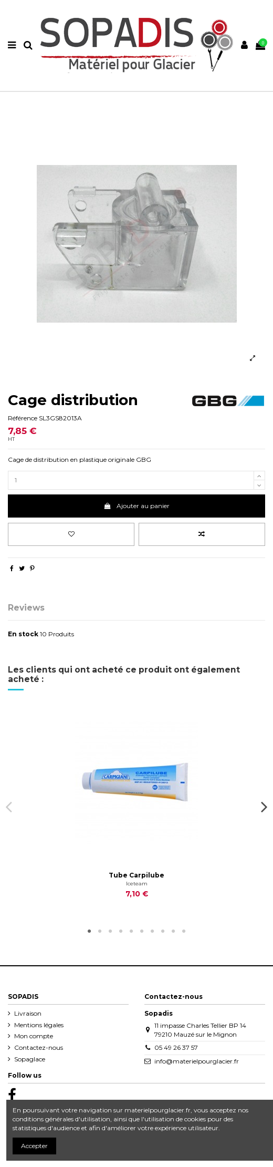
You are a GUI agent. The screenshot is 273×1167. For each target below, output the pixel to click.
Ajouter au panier (136, 506)
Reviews (26, 608)
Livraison (27, 1013)
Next (264, 806)
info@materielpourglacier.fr (196, 1061)
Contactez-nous (38, 1047)
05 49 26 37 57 (176, 1047)
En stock (23, 634)
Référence (22, 418)
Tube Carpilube (136, 875)
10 (183, 931)
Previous (9, 806)
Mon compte (33, 1036)
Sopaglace (29, 1059)
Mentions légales (39, 1025)
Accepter (34, 1146)
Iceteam (137, 883)
